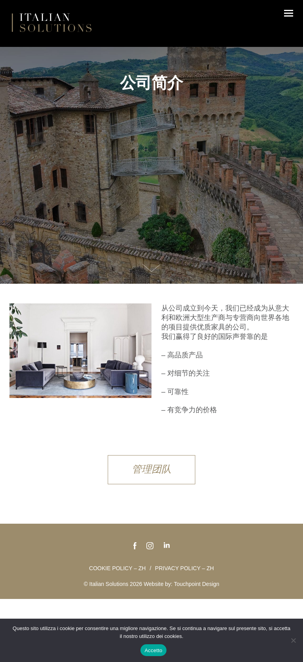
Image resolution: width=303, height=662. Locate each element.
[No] (293, 640)
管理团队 (151, 468)
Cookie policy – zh (117, 568)
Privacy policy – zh (184, 568)
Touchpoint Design (196, 584)
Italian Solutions (52, 22)
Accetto (153, 650)
